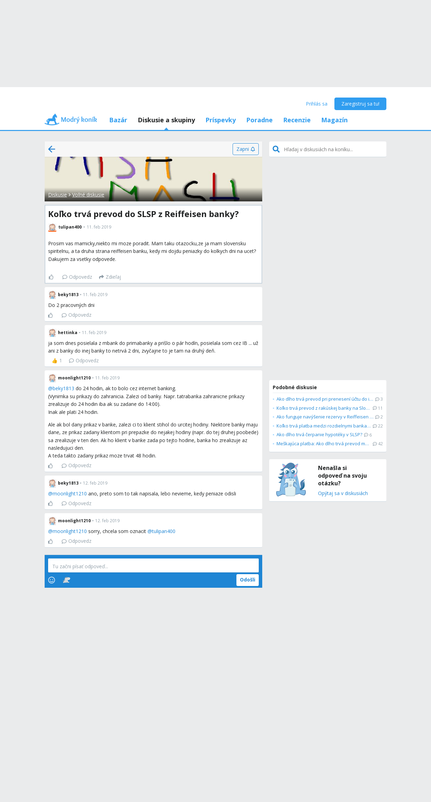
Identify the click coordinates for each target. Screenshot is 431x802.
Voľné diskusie (88, 194)
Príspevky (220, 120)
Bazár (118, 120)
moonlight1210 (70, 493)
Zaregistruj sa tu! (360, 103)
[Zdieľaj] (110, 277)
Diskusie (57, 194)
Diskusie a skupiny (166, 120)
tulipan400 (163, 531)
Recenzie (297, 120)
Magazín (334, 120)
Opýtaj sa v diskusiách (343, 493)
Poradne (259, 120)
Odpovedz (77, 276)
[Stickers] (66, 580)
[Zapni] (246, 149)
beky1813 (63, 388)
